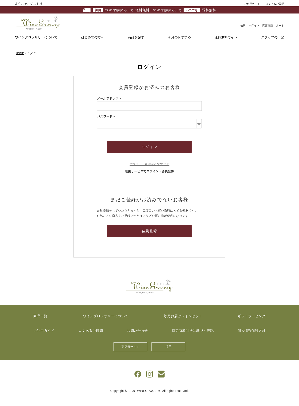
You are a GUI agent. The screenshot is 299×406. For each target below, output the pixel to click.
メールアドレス (109, 106)
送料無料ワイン (226, 45)
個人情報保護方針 (251, 339)
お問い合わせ (137, 339)
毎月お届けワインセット (183, 324)
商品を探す (136, 45)
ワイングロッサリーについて (36, 45)
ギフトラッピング (251, 324)
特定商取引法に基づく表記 (193, 339)
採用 (168, 355)
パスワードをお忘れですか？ (149, 172)
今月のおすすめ (179, 45)
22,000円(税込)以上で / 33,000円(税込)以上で (149, 10)
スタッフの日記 (272, 45)
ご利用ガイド (252, 3)
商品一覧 (40, 324)
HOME (20, 61)
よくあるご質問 (275, 3)
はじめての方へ (92, 45)
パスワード (106, 124)
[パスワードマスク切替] (199, 132)
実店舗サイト (130, 355)
